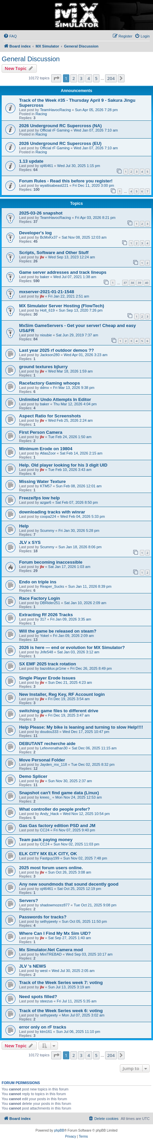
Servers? (28, 900)
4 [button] (88, 78)
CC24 (44, 830)
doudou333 (49, 732)
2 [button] (73, 78)
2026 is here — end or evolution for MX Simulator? (72, 647)
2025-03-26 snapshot (41, 213)
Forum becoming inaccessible (50, 562)
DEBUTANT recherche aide (47, 743)
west (44, 971)
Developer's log (35, 232)
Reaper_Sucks (52, 586)
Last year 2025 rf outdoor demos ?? (56, 350)
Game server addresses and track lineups (62, 272)
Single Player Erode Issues (47, 677)
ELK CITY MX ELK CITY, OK (48, 853)
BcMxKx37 (49, 237)
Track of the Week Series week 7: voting (61, 982)
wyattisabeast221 (54, 185)
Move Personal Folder (42, 759)
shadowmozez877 (55, 905)
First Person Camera (40, 432)
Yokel (44, 636)
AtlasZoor (48, 453)
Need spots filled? (38, 996)
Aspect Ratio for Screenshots (50, 415)
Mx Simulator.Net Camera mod (51, 949)
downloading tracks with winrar (52, 511)
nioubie (46, 335)
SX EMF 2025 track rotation (47, 663)
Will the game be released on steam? (57, 631)
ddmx (44, 388)
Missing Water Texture (42, 481)
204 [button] (110, 78)
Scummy (47, 530)
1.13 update (31, 161)
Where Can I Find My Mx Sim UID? (55, 933)
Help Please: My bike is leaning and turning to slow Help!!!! (81, 727)
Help (24, 525)
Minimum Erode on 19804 (45, 448)
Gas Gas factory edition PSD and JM (57, 825)
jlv (42, 257)
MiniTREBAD (51, 954)
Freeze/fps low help (39, 497)
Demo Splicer (33, 776)
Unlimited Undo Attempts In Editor (55, 399)
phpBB (59, 1130)
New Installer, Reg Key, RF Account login (62, 694)
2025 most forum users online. (51, 867)
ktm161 (46, 1032)
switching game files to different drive (58, 710)
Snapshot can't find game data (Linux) (59, 792)
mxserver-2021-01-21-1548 (46, 291)
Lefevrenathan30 (54, 748)
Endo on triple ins (37, 581)
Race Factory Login (39, 598)
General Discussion (31, 59)
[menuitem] (10, 36)
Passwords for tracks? (42, 916)
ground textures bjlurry (43, 366)
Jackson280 (50, 355)
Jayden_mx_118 (53, 764)
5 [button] (96, 78)
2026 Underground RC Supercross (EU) (60, 143)
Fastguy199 (49, 858)
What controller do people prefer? (54, 809)
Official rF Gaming (54, 130)
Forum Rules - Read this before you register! (65, 180)
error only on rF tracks (42, 1027)
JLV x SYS (30, 542)
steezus (46, 1001)
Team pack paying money (46, 839)
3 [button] (81, 78)
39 (139, 282)
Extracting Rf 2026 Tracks (46, 614)
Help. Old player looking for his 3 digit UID (63, 465)
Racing (41, 114)
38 (132, 282)
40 (146, 282)
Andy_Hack (49, 814)
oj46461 (46, 166)
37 (125, 282)
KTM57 (46, 486)
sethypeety (49, 921)
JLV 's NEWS (32, 966)
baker (44, 277)
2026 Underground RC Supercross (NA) (60, 125)
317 (43, 619)
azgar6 (45, 502)
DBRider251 (50, 603)
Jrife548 (46, 652)
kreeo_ (45, 797)
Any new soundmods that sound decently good (69, 884)
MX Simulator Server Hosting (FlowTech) (61, 305)
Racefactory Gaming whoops (49, 383)
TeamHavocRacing (55, 110)
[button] (56, 78)
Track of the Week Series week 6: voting (61, 1010)
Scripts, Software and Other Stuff (53, 252)
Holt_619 (47, 310)
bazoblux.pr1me (53, 668)
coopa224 (48, 516)
